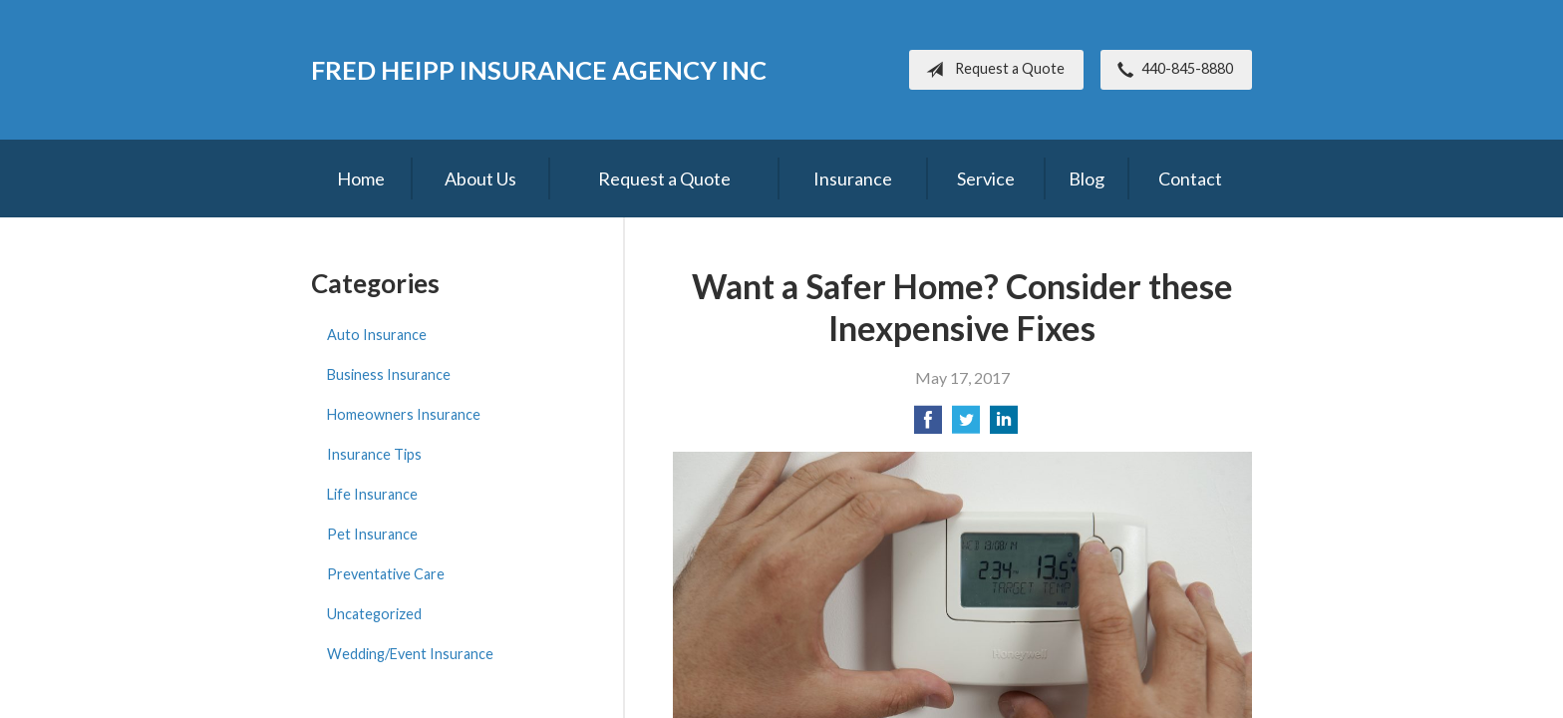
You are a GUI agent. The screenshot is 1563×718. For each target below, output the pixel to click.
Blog (1086, 178)
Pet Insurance (372, 534)
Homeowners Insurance (403, 414)
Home (361, 178)
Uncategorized (374, 613)
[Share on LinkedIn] (1004, 425)
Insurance (852, 178)
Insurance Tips (374, 454)
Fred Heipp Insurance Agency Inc (539, 70)
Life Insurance (372, 494)
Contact (1190, 178)
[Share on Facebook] (928, 425)
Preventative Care (386, 573)
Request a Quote (991, 70)
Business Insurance (389, 374)
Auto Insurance (377, 334)
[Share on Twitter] (966, 425)
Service (986, 178)
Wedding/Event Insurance (410, 653)
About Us (480, 178)
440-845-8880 (1171, 70)
